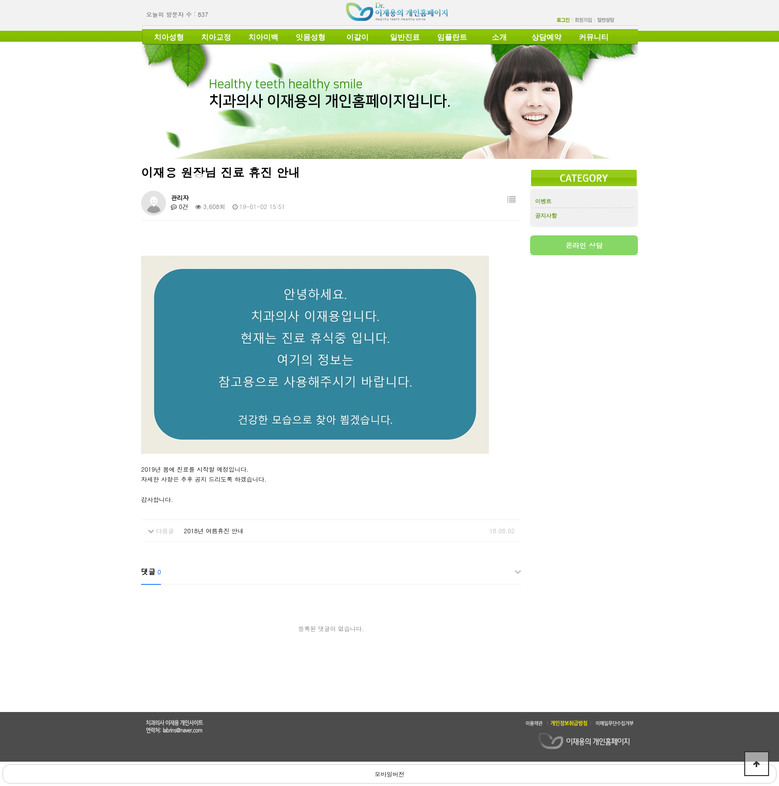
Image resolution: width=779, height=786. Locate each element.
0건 (179, 206)
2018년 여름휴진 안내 (213, 530)
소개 (499, 37)
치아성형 (169, 37)
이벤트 (543, 201)
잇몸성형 (310, 37)
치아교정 (216, 37)
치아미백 (263, 37)
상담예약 (546, 37)
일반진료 (405, 37)
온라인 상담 (584, 245)
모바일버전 (389, 774)
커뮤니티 (594, 37)
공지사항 (546, 215)
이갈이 (357, 37)
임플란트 (452, 37)
